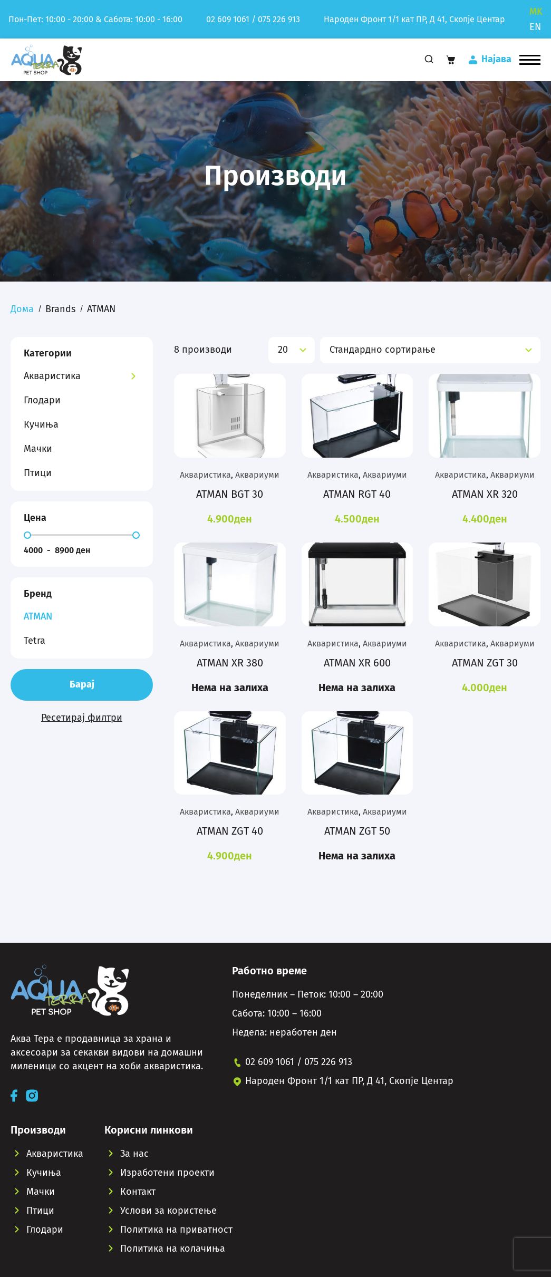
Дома (22, 309)
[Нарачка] (430, 350)
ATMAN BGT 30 (229, 494)
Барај (82, 684)
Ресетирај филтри (81, 717)
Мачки (38, 448)
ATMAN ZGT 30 (485, 662)
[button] (529, 59)
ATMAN (38, 616)
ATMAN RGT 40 (357, 494)
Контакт (138, 1191)
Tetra (34, 640)
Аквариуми (257, 475)
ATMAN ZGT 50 (357, 831)
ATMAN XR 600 (357, 662)
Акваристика (52, 376)
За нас (134, 1153)
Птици (38, 473)
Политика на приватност (176, 1229)
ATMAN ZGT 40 (230, 831)
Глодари (42, 400)
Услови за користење (168, 1210)
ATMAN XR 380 (230, 662)
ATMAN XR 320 (485, 494)
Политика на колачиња (172, 1248)
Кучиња (41, 424)
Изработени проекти (167, 1172)
